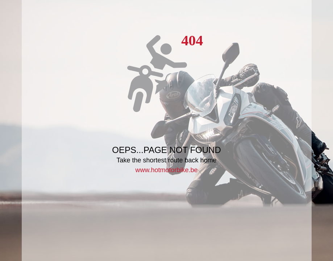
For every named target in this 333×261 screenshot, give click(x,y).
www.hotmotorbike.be (166, 170)
